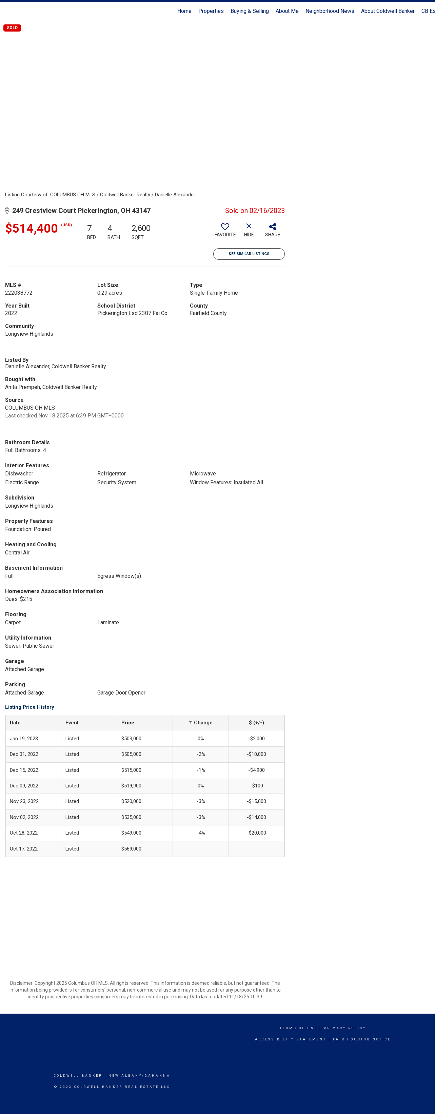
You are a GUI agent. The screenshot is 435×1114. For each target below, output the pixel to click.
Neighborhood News (329, 11)
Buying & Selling (250, 11)
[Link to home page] (8, 11)
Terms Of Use (298, 1028)
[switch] (225, 232)
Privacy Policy (345, 1028)
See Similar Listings (249, 254)
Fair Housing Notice (362, 1039)
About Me (287, 11)
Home (184, 11)
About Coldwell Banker (388, 11)
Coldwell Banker (78, 1075)
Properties (211, 11)
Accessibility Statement (291, 1039)
